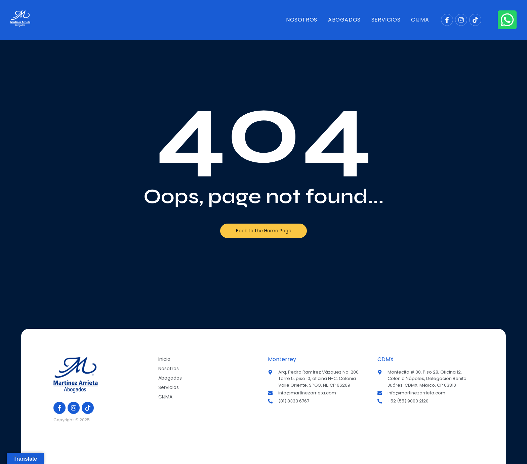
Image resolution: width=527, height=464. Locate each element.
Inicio (164, 359)
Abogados (344, 20)
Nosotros (301, 20)
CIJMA (420, 20)
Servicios (385, 20)
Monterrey (282, 359)
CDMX (385, 359)
